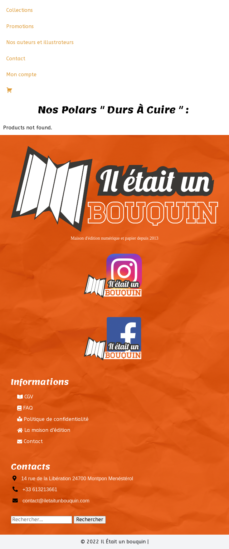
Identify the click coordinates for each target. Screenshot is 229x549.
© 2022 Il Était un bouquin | (114, 542)
